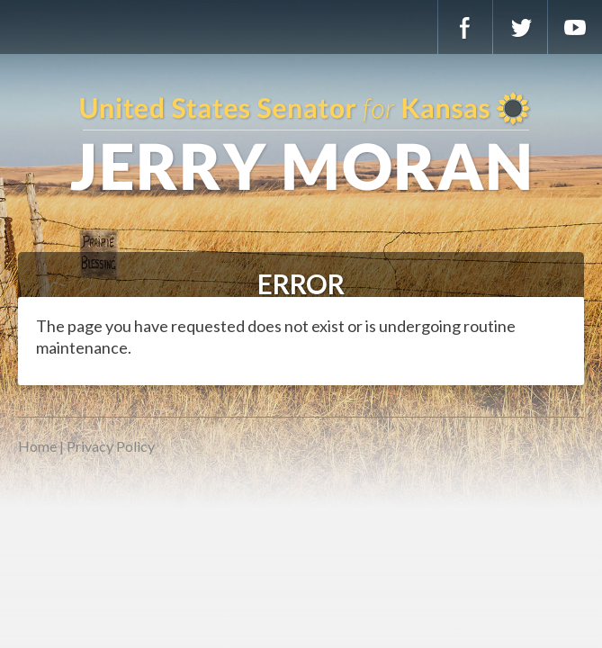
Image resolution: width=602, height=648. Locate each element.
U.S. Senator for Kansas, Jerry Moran (301, 144)
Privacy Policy (111, 445)
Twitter (520, 27)
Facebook (465, 27)
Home (37, 445)
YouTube (575, 27)
